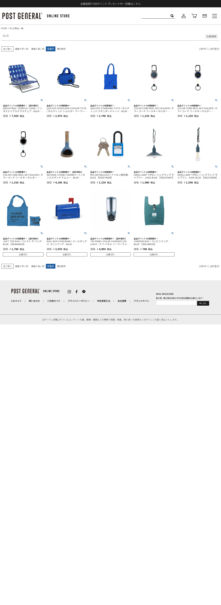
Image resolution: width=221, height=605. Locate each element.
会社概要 (122, 300)
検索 (172, 15)
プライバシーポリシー (79, 300)
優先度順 (61, 48)
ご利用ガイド (53, 300)
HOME (4, 28)
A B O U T (16, 300)
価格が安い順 (21, 48)
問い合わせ (34, 300)
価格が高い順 (37, 48)
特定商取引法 (103, 300)
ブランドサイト (141, 300)
